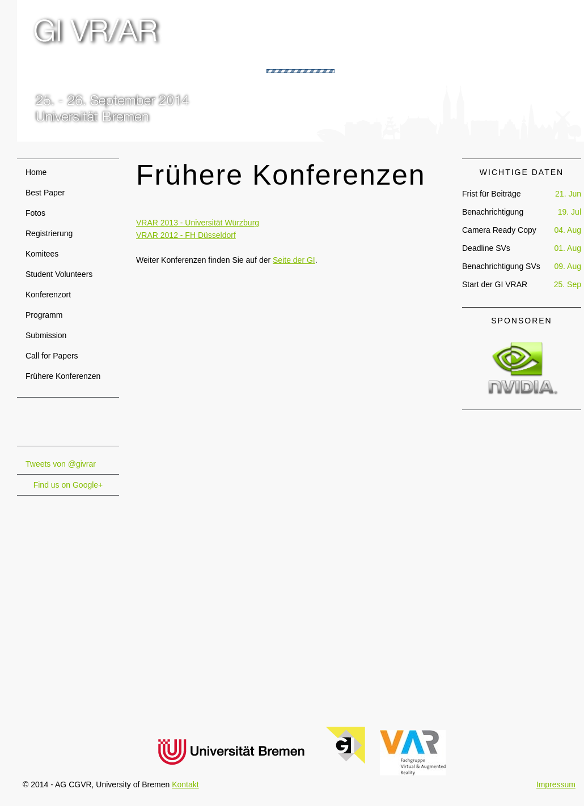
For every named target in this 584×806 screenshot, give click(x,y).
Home (36, 172)
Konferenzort (48, 294)
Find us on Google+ (68, 484)
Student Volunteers (59, 274)
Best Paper (45, 192)
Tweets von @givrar (61, 463)
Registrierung (49, 233)
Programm (44, 314)
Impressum (555, 784)
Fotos (35, 213)
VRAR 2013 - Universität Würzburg (197, 222)
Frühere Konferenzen (63, 376)
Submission (46, 335)
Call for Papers (52, 355)
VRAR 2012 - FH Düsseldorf (186, 235)
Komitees (42, 253)
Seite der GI (294, 260)
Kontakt (185, 784)
